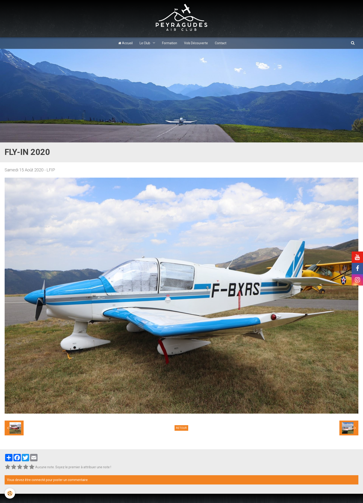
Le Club (145, 43)
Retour (181, 428)
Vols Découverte (196, 43)
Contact (220, 43)
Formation (169, 43)
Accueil (125, 43)
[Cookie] (10, 493)
